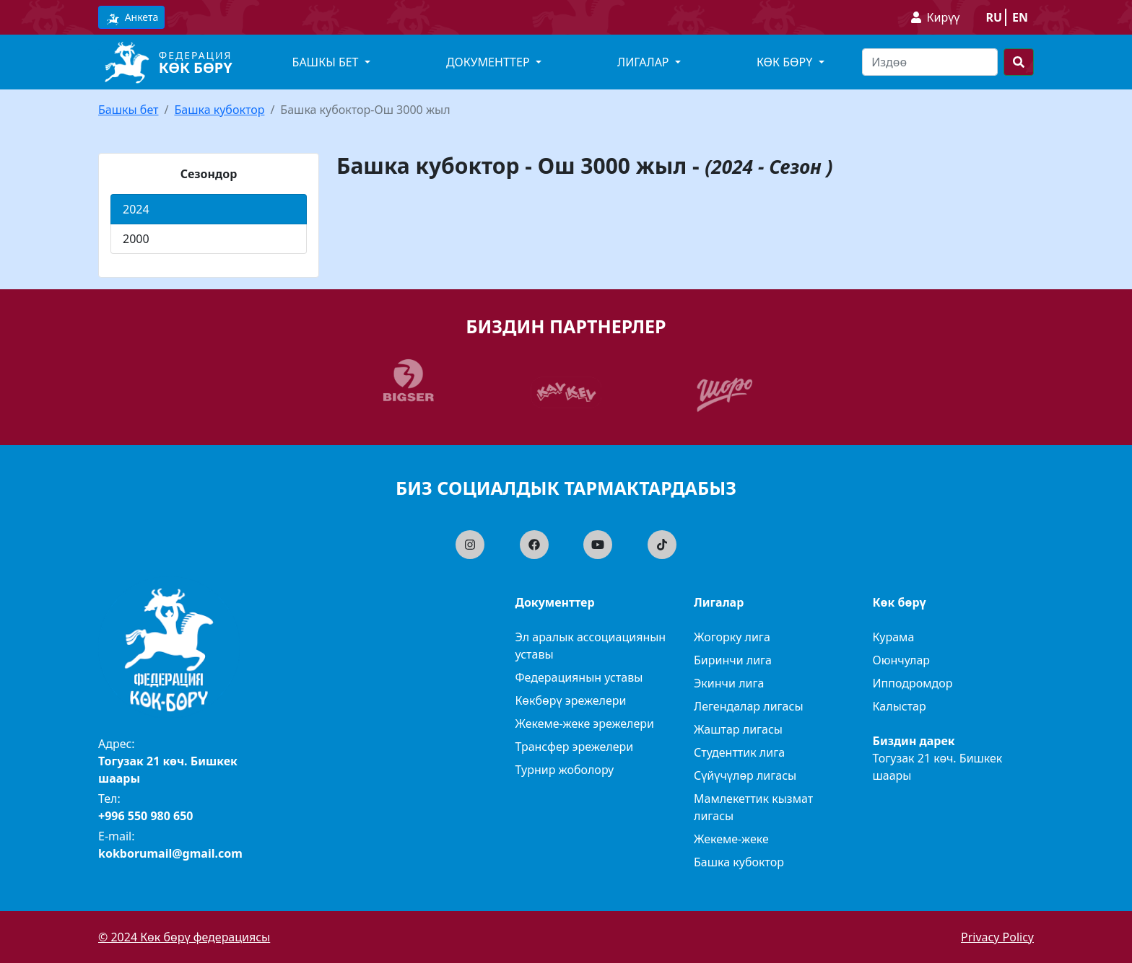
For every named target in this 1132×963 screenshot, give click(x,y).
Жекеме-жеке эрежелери (585, 723)
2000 (136, 239)
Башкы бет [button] (327, 62)
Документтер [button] (489, 62)
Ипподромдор (913, 683)
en (1020, 17)
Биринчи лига (733, 660)
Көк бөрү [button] (786, 62)
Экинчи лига (729, 683)
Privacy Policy (997, 937)
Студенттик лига (739, 752)
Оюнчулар (902, 660)
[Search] (930, 62)
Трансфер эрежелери (574, 747)
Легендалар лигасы (749, 706)
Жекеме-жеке (731, 839)
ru (993, 17)
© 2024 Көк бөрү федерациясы (184, 937)
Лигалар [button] (644, 62)
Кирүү (943, 17)
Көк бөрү (195, 67)
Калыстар (899, 706)
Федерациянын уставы (579, 677)
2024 (136, 209)
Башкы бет (128, 110)
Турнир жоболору (564, 770)
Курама (894, 637)
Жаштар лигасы (738, 729)
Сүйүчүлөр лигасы (745, 775)
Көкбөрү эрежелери (571, 700)
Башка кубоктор (219, 110)
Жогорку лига (732, 637)
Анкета (131, 17)
